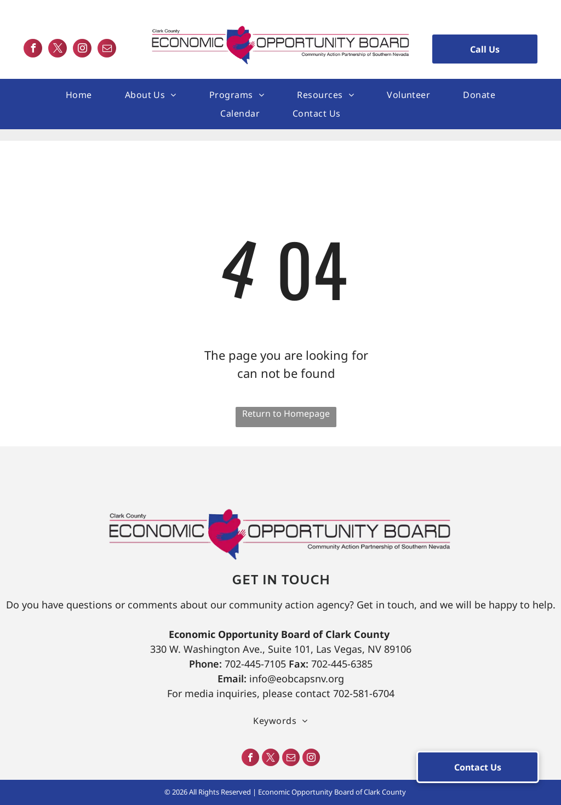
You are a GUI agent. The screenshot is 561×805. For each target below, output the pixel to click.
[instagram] (82, 49)
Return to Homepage (286, 413)
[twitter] (57, 49)
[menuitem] (78, 94)
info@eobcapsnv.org (296, 678)
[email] (107, 49)
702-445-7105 (255, 663)
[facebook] (33, 49)
